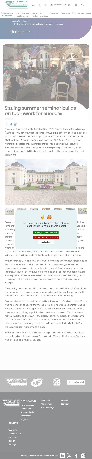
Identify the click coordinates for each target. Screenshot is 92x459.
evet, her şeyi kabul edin (46, 233)
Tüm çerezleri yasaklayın (46, 237)
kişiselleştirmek (46, 242)
